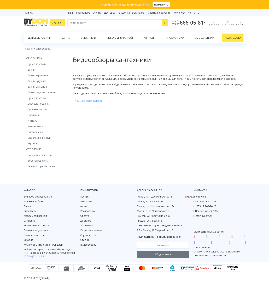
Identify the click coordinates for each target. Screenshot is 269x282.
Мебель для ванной (120, 37)
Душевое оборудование (38, 196)
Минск (29, 12)
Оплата (97, 12)
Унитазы (149, 37)
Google (31, 256)
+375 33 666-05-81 (205, 201)
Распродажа (83, 12)
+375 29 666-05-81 (197, 196)
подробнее (142, 4)
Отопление (33, 149)
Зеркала (28, 239)
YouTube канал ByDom (88, 100)
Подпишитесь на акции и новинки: (159, 236)
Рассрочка (124, 12)
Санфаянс (29, 220)
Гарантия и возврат (158, 12)
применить (161, 4)
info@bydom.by (203, 215)
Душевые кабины (39, 37)
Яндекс (42, 256)
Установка (138, 12)
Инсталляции (175, 37)
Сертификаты (88, 235)
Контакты (193, 12)
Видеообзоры (88, 244)
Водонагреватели (34, 235)
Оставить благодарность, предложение (217, 251)
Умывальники (204, 37)
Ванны (66, 37)
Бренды (84, 196)
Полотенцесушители (36, 230)
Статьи (84, 239)
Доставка (109, 12)
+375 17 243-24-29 (205, 206)
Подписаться (163, 254)
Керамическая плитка (36, 225)
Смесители (88, 37)
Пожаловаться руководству (210, 255)
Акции (70, 12)
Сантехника (34, 58)
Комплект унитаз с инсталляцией (43, 244)
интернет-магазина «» (52, 249)
